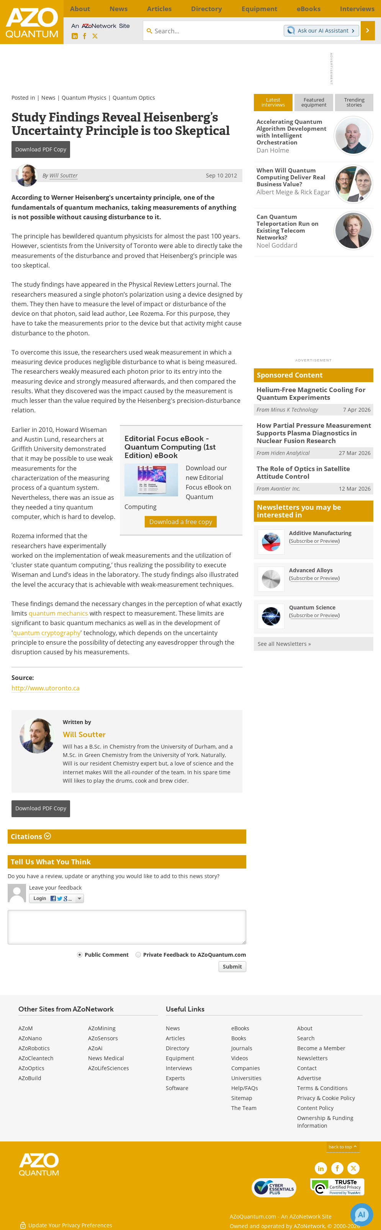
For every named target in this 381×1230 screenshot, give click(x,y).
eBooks (240, 1028)
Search (306, 1038)
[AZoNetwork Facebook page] (85, 36)
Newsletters (312, 1058)
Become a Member (321, 1048)
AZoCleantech (36, 1058)
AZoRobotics (34, 1048)
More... (362, 8)
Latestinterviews (273, 102)
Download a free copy (180, 521)
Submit (232, 966)
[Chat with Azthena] (361, 1214)
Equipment (180, 1058)
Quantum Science (312, 601)
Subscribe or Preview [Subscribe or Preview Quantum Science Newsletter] (314, 609)
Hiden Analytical (290, 448)
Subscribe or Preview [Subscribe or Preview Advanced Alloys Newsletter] (314, 571)
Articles (175, 1038)
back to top (343, 1146)
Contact (307, 1068)
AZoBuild (29, 1078)
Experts (175, 1078)
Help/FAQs (244, 1088)
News (48, 97)
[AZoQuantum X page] (95, 36)
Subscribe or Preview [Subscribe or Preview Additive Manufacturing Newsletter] (314, 534)
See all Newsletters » (284, 637)
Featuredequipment (314, 102)
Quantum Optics (134, 97)
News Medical (106, 1058)
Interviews (179, 1068)
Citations (31, 836)
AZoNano (30, 1038)
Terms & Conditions (322, 1088)
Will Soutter (84, 734)
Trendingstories (354, 102)
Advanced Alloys (311, 564)
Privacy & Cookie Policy (326, 1098)
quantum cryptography (46, 633)
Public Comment (107, 954)
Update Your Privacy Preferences (65, 1220)
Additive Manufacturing (320, 526)
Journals (241, 1048)
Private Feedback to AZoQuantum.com (194, 954)
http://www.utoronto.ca (45, 688)
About (304, 1028)
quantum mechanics (58, 613)
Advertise (309, 1078)
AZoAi (95, 1048)
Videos (239, 1058)
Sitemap (241, 1098)
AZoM (25, 1028)
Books (238, 1038)
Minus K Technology (294, 407)
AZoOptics (31, 1068)
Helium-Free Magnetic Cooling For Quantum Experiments (305, 393)
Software (177, 1088)
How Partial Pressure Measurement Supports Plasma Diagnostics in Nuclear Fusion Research (314, 430)
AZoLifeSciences (108, 1068)
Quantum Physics (84, 97)
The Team (244, 1108)
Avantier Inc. (286, 482)
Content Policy (315, 1108)
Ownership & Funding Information (325, 1121)
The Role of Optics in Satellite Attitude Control (313, 467)
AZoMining (102, 1028)
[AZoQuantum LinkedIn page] (75, 36)
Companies (245, 1068)
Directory (177, 1048)
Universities (246, 1078)
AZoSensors (103, 1038)
